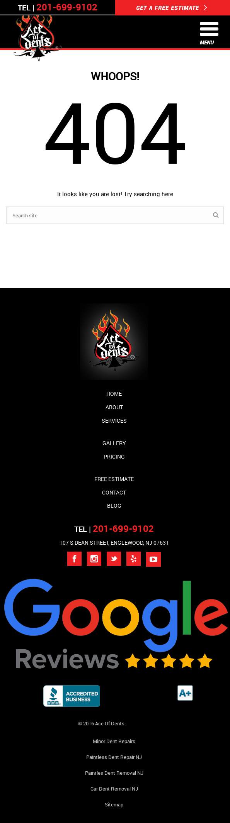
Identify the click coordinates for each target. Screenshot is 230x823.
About (114, 407)
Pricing (114, 456)
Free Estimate (114, 479)
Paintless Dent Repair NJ (114, 757)
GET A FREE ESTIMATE (171, 8)
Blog (114, 505)
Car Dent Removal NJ (114, 789)
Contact (114, 492)
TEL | (114, 529)
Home (114, 393)
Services (114, 420)
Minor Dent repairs (114, 741)
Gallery (114, 443)
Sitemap (114, 804)
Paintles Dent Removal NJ (114, 773)
